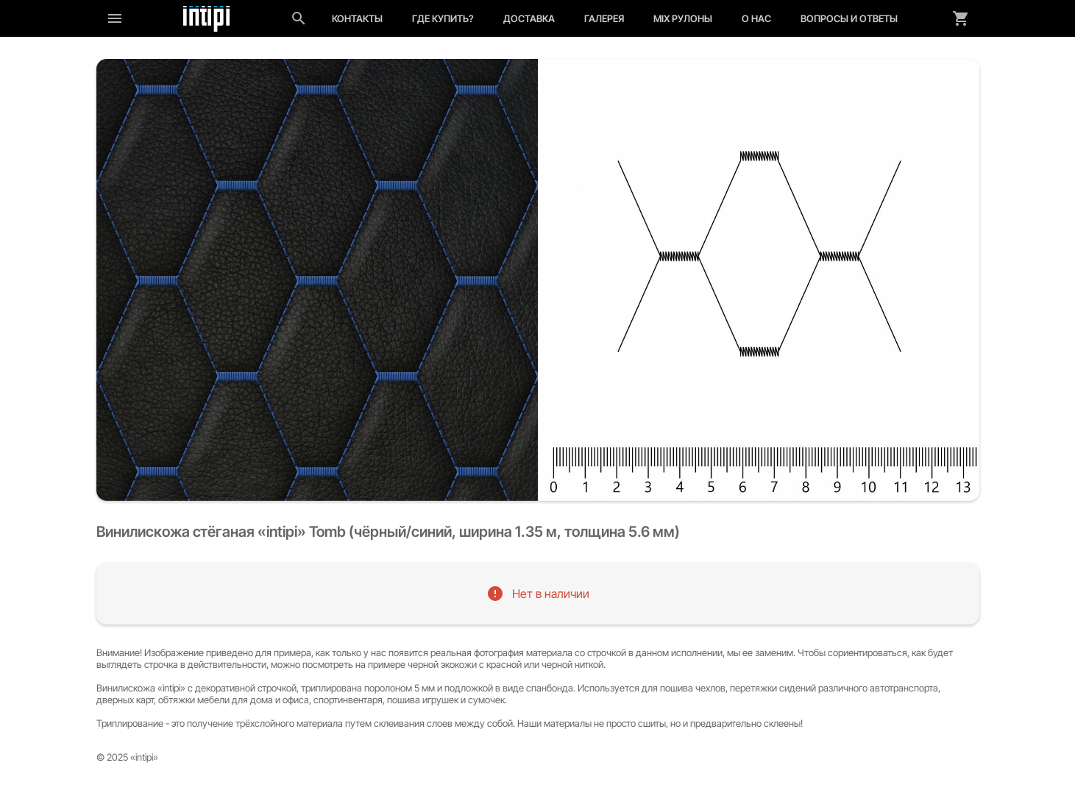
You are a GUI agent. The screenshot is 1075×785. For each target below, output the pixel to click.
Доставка (529, 18)
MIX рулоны (682, 18)
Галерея (604, 18)
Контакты (357, 18)
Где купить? (443, 18)
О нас (756, 18)
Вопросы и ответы (849, 18)
